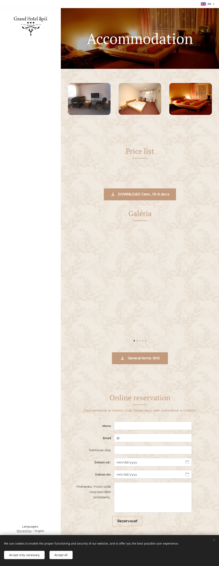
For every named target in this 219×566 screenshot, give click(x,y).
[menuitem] (30, 289)
